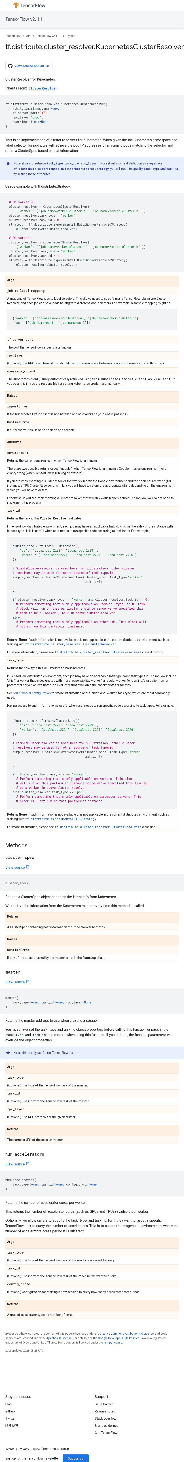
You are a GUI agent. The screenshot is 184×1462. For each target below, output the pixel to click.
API (28, 35)
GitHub (10, 1411)
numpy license (113, 1342)
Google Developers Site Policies (118, 1338)
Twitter (10, 1418)
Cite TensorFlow (106, 1433)
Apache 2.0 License (59, 1338)
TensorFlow (12, 35)
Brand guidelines (106, 1425)
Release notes (105, 1411)
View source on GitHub (28, 66)
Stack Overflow (105, 1418)
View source (15, 867)
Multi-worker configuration (32, 693)
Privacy (24, 1449)
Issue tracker (104, 1404)
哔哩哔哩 (11, 1425)
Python (71, 35)
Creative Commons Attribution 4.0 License (127, 1333)
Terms (10, 1449)
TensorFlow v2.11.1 (23, 19)
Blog (8, 1404)
